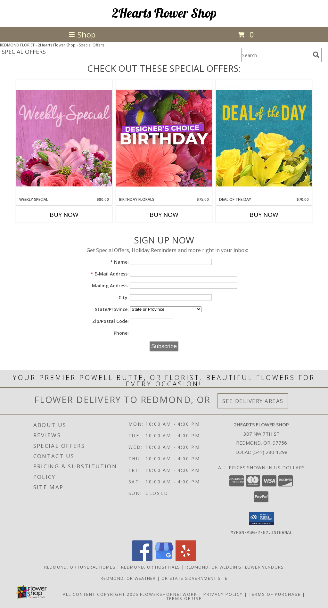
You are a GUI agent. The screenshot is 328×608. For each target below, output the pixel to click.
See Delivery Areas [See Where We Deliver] (252, 401)
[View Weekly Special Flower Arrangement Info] (64, 138)
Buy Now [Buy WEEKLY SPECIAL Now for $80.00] (64, 214)
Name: (119, 262)
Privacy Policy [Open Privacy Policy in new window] (223, 594)
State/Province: (112, 309)
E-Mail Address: (110, 274)
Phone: (121, 333)
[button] (261, 518)
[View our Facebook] (142, 559)
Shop (82, 34)
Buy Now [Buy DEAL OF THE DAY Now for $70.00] (264, 214)
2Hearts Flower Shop (164, 13)
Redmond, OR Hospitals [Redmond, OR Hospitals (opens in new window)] (150, 567)
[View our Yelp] (186, 559)
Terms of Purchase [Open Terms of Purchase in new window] (275, 594)
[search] (316, 54)
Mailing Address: (110, 286)
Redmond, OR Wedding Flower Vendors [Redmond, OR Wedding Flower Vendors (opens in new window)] (234, 567)
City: (124, 297)
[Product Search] (276, 55)
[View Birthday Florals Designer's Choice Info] (164, 138)
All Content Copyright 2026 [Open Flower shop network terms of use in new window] (100, 594)
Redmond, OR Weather (128, 578)
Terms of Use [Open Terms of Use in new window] (184, 598)
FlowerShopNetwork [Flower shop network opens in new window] (168, 594)
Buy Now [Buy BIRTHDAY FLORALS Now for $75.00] (164, 214)
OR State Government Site (194, 578)
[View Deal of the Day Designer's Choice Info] (264, 138)
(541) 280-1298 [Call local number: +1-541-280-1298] (270, 452)
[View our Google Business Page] (164, 559)
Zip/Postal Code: (110, 321)
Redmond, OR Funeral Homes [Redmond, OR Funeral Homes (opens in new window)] (80, 567)
